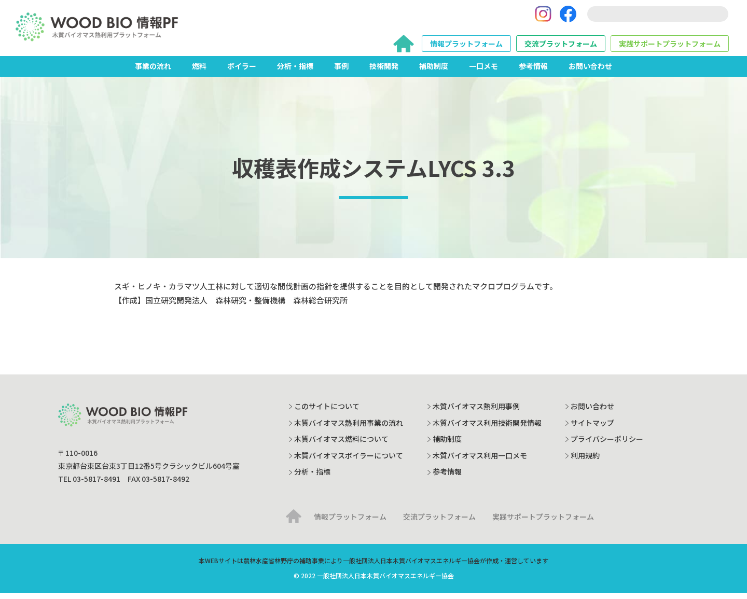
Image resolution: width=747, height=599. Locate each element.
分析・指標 (295, 72)
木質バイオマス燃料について (341, 445)
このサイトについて (326, 412)
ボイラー (241, 72)
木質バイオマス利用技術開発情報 (487, 429)
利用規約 (585, 461)
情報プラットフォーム (466, 46)
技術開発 (383, 72)
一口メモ (483, 72)
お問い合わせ (590, 72)
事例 (341, 72)
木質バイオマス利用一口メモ (480, 461)
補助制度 (433, 72)
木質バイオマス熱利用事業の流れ (348, 429)
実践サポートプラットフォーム (670, 46)
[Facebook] (568, 17)
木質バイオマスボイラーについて (348, 461)
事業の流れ (153, 72)
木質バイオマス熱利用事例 (476, 412)
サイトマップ (592, 429)
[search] (657, 17)
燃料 (199, 72)
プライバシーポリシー (607, 445)
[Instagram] (543, 17)
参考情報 (533, 72)
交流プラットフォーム (560, 46)
